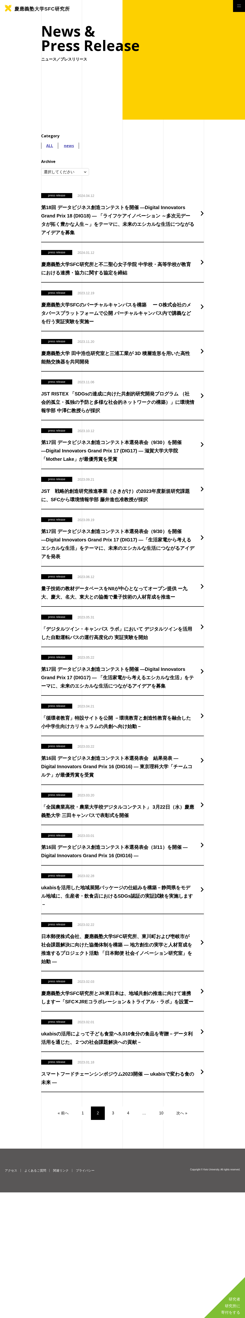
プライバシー (85, 1296)
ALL (49, 145)
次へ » (181, 1239)
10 (161, 1239)
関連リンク (61, 1296)
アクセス (11, 1296)
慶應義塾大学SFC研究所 (42, 8)
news (69, 145)
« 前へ (63, 1239)
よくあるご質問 (35, 1296)
